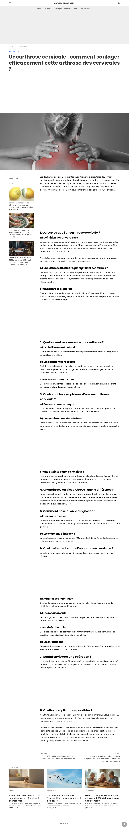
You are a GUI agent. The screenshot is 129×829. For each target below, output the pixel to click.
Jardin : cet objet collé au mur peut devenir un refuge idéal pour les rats (24, 798)
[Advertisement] (64, 28)
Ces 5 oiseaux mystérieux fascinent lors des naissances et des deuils (64, 798)
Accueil (39, 9)
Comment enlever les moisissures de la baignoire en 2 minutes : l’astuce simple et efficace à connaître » (102, 758)
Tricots (75, 9)
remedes (48, 9)
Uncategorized (23, 47)
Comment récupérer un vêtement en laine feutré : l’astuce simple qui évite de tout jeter (20, 233)
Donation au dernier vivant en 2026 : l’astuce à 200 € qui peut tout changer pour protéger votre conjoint (21, 261)
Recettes (67, 9)
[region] (64, 90)
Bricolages (58, 9)
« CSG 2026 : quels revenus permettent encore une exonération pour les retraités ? (57, 758)
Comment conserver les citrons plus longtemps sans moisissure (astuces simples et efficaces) (21, 206)
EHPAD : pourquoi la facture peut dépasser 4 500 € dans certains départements (102, 798)
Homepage (12, 47)
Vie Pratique (85, 9)
